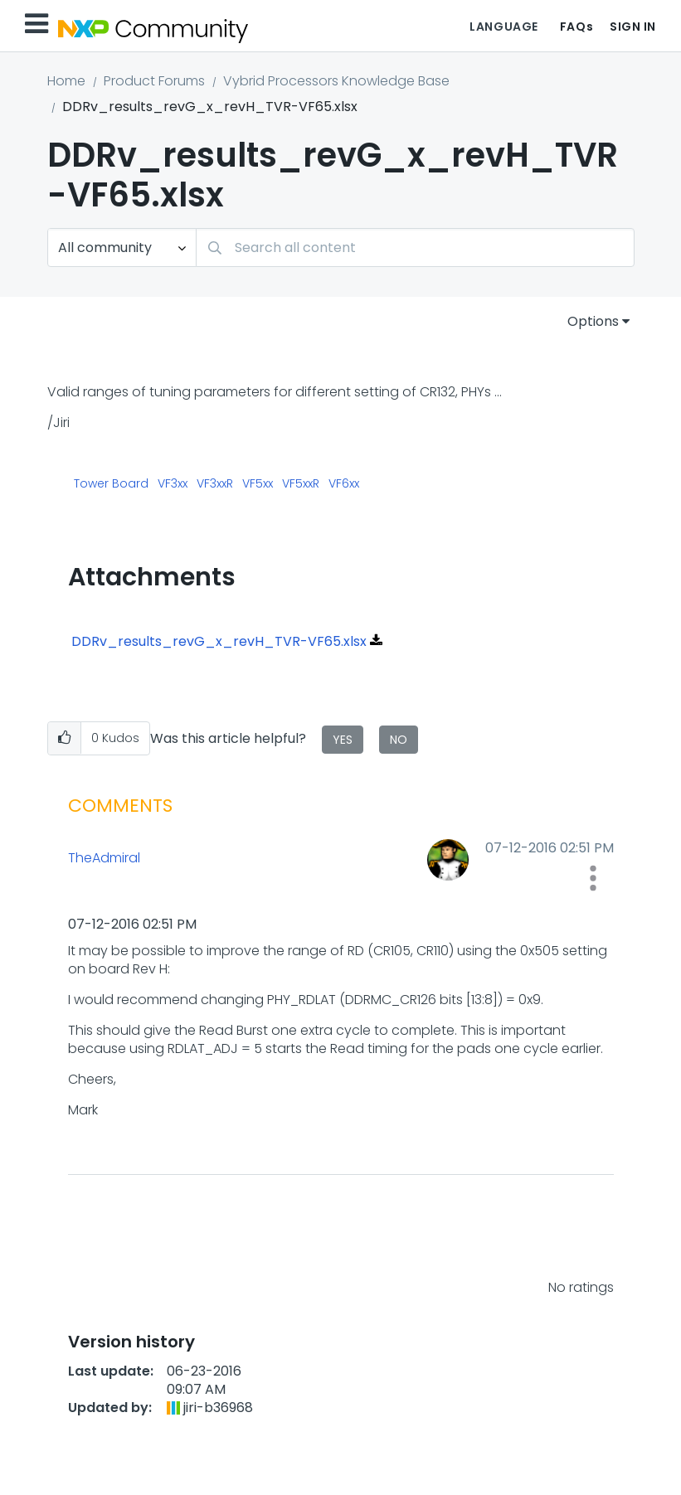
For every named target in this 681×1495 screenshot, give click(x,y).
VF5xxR (300, 484)
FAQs (576, 26)
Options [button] (593, 321)
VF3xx (172, 484)
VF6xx (343, 484)
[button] (64, 738)
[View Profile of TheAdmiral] (200, 858)
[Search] (415, 247)
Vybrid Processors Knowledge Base (336, 80)
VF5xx (257, 484)
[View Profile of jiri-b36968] (218, 1407)
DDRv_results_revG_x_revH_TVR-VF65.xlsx (219, 641)
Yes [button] (343, 739)
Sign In (633, 26)
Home (66, 80)
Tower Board (111, 484)
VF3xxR (215, 484)
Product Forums (154, 80)
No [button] (398, 739)
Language (503, 26)
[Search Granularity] (122, 247)
